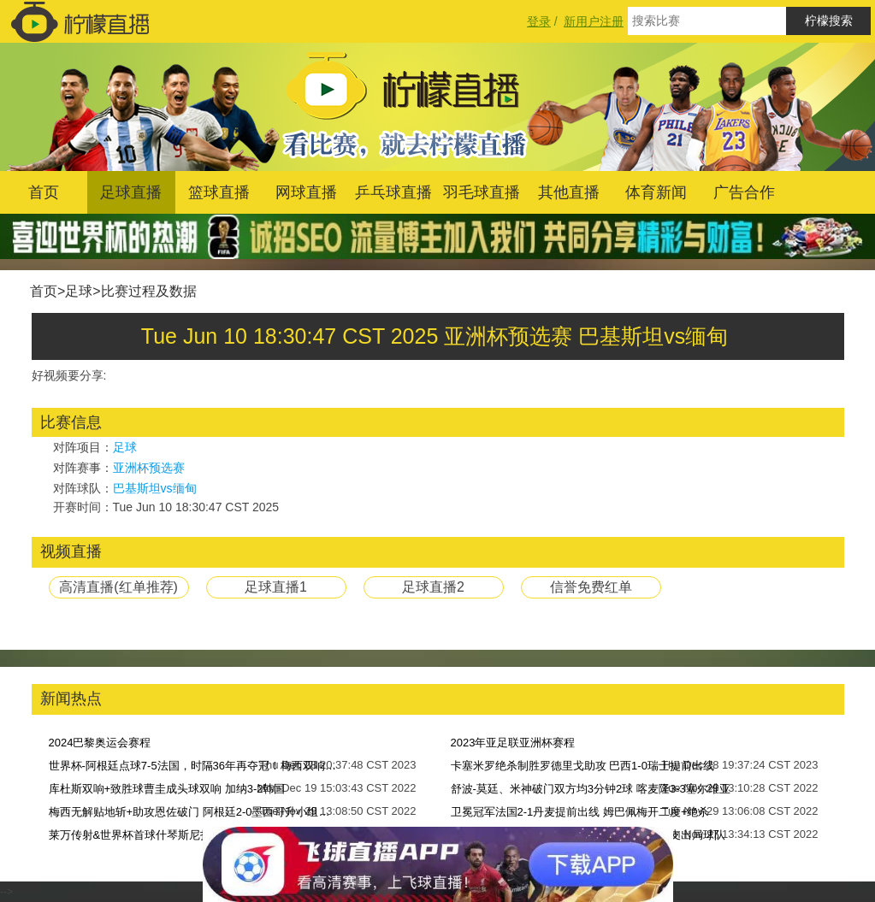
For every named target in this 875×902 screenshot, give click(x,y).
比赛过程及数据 (149, 291)
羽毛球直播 (481, 192)
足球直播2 (433, 587)
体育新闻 (656, 192)
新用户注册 (594, 21)
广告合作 (744, 192)
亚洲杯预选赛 (149, 468)
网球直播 (306, 192)
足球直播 (131, 192)
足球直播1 (276, 587)
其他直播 (569, 192)
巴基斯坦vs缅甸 (155, 488)
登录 (539, 21)
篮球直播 (219, 192)
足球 (78, 291)
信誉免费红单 (591, 587)
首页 (43, 192)
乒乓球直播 (393, 192)
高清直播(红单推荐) (118, 587)
